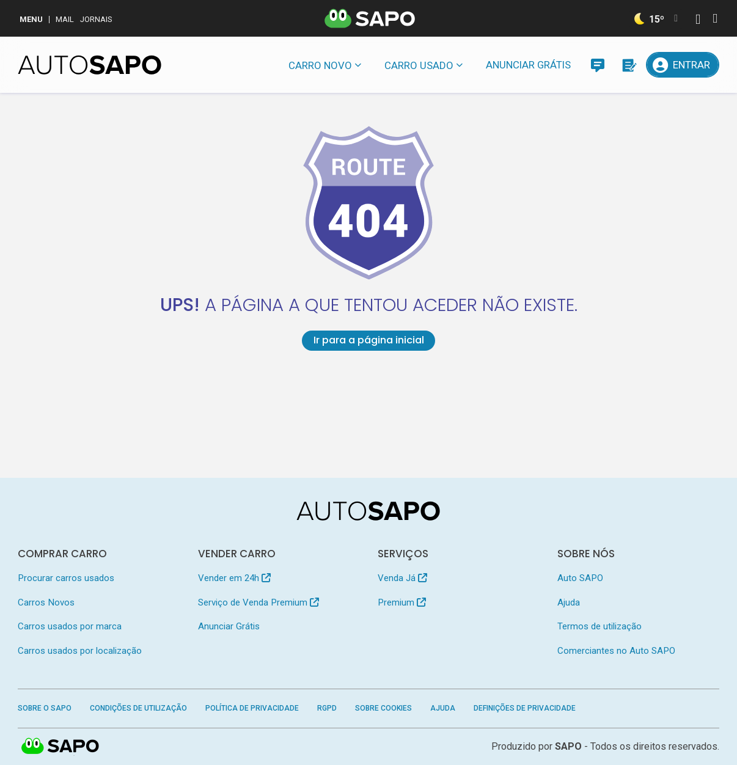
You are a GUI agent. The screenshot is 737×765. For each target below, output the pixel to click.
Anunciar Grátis (528, 65)
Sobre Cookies (383, 708)
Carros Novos (46, 602)
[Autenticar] (697, 20)
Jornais (96, 19)
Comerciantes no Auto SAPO (616, 650)
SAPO (60, 746)
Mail (65, 19)
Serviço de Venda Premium (258, 602)
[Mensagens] (597, 65)
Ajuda (568, 602)
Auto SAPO (580, 578)
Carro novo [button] (320, 65)
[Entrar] (682, 65)
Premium (402, 602)
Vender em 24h (234, 578)
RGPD (327, 708)
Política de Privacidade (252, 708)
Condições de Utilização (138, 708)
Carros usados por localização (80, 650)
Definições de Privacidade (525, 708)
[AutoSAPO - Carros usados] (89, 64)
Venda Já (402, 578)
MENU (31, 19)
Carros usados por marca (70, 626)
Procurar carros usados (66, 578)
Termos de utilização (599, 626)
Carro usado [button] (418, 65)
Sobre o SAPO (45, 708)
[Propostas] (628, 65)
